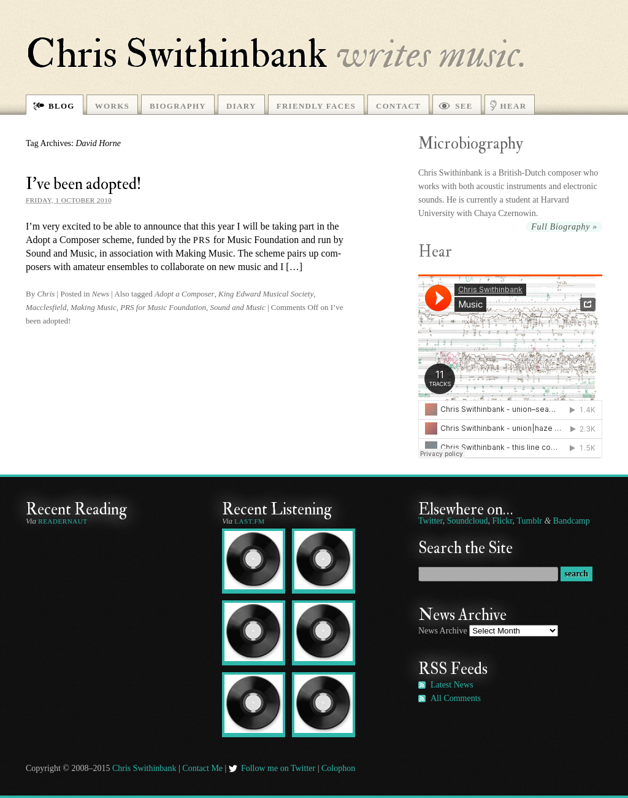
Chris (46, 293)
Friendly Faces (316, 105)
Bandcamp (571, 520)
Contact (398, 105)
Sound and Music (237, 307)
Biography (178, 105)
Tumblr (529, 520)
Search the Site (465, 548)
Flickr (502, 520)
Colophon (338, 768)
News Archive (442, 630)
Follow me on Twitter (278, 768)
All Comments (456, 698)
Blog (61, 105)
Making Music (94, 307)
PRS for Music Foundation (163, 307)
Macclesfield (46, 307)
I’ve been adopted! (83, 184)
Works (112, 105)
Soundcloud (467, 520)
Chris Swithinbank (176, 54)
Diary (241, 105)
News (100, 293)
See (463, 105)
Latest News (452, 684)
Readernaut (62, 521)
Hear (513, 105)
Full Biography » (564, 226)
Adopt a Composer (185, 293)
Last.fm (249, 521)
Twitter (430, 520)
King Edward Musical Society (265, 293)
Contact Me (202, 768)
